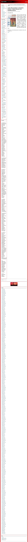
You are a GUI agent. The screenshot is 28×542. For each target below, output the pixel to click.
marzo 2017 (3, 384)
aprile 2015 (3, 404)
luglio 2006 (3, 496)
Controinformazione (4, 8)
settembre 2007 (4, 484)
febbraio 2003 (3, 532)
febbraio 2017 (3, 385)
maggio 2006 (3, 498)
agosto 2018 (3, 369)
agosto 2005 (3, 506)
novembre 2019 (4, 356)
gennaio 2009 (3, 470)
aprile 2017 (3, 383)
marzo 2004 (3, 521)
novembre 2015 (4, 398)
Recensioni (15, 11)
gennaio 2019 (3, 365)
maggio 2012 (3, 435)
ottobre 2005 (3, 504)
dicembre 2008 (4, 471)
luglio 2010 (3, 454)
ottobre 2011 (3, 441)
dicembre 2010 (4, 450)
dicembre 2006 (4, 492)
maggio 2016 (3, 393)
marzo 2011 (3, 447)
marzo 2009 (3, 468)
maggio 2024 (3, 309)
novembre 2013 (4, 419)
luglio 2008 (3, 475)
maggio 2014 (3, 414)
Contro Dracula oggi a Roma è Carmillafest (4, 26)
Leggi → (9, 32)
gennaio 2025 (3, 302)
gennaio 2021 (3, 344)
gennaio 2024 (3, 312)
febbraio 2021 (3, 343)
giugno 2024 (3, 308)
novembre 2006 (4, 493)
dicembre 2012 (4, 429)
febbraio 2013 (3, 427)
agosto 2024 (3, 306)
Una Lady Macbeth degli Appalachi (3, 90)
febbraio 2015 (3, 406)
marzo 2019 (3, 363)
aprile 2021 (3, 341)
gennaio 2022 (3, 333)
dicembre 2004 (4, 513)
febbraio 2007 (3, 490)
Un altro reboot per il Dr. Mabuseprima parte (4, 93)
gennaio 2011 (3, 449)
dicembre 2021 (4, 334)
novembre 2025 (4, 293)
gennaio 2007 (3, 491)
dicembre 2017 (4, 376)
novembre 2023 (4, 314)
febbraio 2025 (3, 301)
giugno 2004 (3, 518)
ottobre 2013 (3, 420)
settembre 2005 (4, 505)
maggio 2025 (3, 298)
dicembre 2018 (4, 366)
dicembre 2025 (4, 292)
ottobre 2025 (3, 294)
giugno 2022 (3, 329)
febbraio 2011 (3, 448)
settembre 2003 (4, 526)
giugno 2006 (3, 497)
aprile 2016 (3, 394)
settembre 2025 (4, 295)
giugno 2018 (3, 371)
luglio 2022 (3, 328)
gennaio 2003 (3, 533)
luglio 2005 (3, 507)
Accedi (3, 537)
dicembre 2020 (4, 345)
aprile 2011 (3, 446)
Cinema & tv (3, 11)
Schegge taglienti (4, 12)
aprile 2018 (3, 373)
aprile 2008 (3, 478)
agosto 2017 (3, 380)
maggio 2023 (3, 319)
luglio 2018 (3, 370)
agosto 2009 (3, 464)
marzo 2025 (3, 300)
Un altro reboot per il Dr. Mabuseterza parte (4, 41)
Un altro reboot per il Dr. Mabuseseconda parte (4, 68)
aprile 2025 (3, 299)
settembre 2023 (4, 316)
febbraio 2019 (3, 364)
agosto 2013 (3, 422)
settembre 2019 (4, 358)
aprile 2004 (3, 520)
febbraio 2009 (3, 469)
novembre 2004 (4, 514)
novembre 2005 (4, 503)
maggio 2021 (3, 340)
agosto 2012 (3, 432)
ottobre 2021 (3, 336)
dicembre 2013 (4, 418)
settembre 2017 (4, 379)
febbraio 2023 (3, 322)
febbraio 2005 (3, 511)
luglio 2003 (3, 528)
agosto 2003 (3, 527)
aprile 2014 (3, 415)
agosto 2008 (3, 474)
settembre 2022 (4, 326)
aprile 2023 (3, 320)
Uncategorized (18, 11)
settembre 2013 (4, 421)
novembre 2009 (4, 461)
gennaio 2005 (3, 512)
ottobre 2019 (3, 357)
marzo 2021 (3, 342)
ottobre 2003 (3, 525)
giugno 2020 (3, 350)
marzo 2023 (3, 321)
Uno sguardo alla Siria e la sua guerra (4, 97)
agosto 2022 (3, 327)
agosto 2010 (3, 453)
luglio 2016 (3, 391)
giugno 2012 (3, 434)
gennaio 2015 (3, 407)
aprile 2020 (3, 352)
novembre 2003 (4, 524)
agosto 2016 (3, 390)
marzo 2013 (3, 426)
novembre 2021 (4, 335)
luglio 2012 (3, 433)
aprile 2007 (3, 488)
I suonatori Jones (4, 15)
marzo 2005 (3, 510)
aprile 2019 (3, 362)
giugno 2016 (3, 392)
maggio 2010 (3, 456)
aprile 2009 (3, 467)
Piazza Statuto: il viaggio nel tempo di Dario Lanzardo (4, 71)
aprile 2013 (3, 425)
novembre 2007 (4, 482)
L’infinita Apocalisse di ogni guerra (3, 44)
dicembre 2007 (4, 481)
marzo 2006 (3, 500)
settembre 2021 (4, 337)
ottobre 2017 (3, 378)
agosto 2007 (3, 485)
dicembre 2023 (4, 313)
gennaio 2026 (3, 291)
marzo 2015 (3, 405)
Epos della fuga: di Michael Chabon (4, 58)
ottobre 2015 (3, 399)
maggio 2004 (3, 519)
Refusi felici (3, 78)
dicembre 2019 (4, 355)
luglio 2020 (3, 349)
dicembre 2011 (4, 439)
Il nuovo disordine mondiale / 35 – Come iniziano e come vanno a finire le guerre (4, 36)
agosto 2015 (3, 401)
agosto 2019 (3, 359)
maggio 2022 (3, 330)
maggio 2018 (3, 372)
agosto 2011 (3, 443)
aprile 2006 (3, 499)
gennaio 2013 (3, 428)
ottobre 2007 (3, 483)
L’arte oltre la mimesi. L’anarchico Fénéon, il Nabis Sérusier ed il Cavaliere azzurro (16, 9)
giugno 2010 (3, 455)
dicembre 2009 (4, 460)
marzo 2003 (3, 531)
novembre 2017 (4, 377)
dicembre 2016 (4, 387)
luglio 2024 (3, 307)
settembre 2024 (4, 305)
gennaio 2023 (3, 323)
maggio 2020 (3, 351)
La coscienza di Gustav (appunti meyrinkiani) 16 (4, 103)
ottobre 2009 (3, 462)
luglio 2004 (3, 517)
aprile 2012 (3, 436)
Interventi (3, 6)
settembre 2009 (4, 463)
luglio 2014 (3, 412)
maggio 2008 (3, 477)
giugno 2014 (3, 413)
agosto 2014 (3, 411)
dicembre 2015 (4, 397)
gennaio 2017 (3, 386)
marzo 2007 (3, 489)
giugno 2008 (3, 476)
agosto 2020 (3, 348)
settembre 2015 (4, 400)
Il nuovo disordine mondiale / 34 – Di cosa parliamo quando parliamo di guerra (4, 64)
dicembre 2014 (4, 408)
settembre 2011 (4, 442)
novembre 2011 (4, 440)
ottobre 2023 (3, 315)
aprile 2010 (3, 457)
